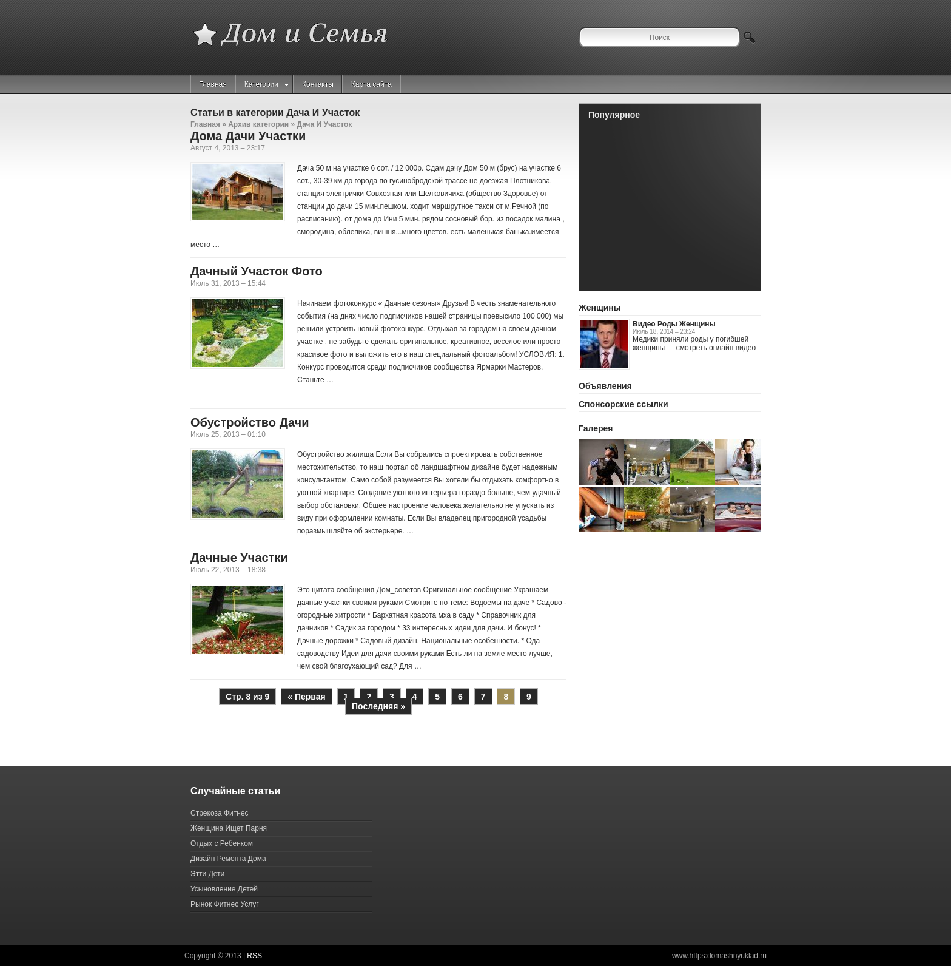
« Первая (306, 696)
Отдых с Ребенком (221, 843)
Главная (213, 84)
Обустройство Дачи (249, 422)
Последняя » (378, 706)
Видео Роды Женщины (674, 324)
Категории (266, 84)
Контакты (318, 84)
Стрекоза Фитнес (219, 813)
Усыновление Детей (224, 889)
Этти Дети (207, 874)
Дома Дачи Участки (248, 136)
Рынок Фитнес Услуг (224, 904)
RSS (254, 955)
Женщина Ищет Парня (228, 828)
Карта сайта (371, 84)
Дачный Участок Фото (256, 271)
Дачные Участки (239, 557)
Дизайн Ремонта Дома (228, 858)
